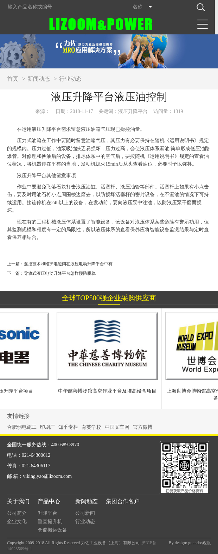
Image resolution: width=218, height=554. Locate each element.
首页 (12, 79)
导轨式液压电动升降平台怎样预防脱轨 (60, 273)
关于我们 (18, 501)
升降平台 (47, 513)
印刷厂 (47, 427)
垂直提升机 (50, 521)
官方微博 (143, 427)
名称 (137, 6)
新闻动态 (38, 79)
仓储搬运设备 (52, 530)
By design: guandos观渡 (190, 542)
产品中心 (49, 501)
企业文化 (17, 521)
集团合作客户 (123, 501)
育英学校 (91, 427)
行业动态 (70, 79)
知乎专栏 (68, 427)
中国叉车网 (117, 427)
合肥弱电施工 (22, 427)
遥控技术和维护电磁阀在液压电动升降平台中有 (68, 263)
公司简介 (17, 513)
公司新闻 (85, 513)
